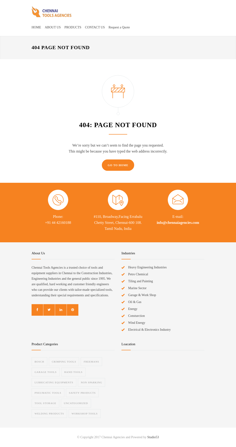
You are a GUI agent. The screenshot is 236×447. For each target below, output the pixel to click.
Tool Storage (45, 403)
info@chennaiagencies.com (178, 223)
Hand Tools (73, 372)
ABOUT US (53, 27)
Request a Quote (119, 27)
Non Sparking (91, 382)
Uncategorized (76, 403)
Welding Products (49, 413)
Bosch (39, 361)
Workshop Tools (85, 413)
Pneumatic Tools (48, 392)
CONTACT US (95, 27)
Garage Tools (46, 372)
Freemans (91, 361)
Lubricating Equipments (54, 382)
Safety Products (82, 392)
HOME (36, 27)
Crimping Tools (64, 361)
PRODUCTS (73, 27)
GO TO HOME (118, 165)
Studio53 (153, 437)
